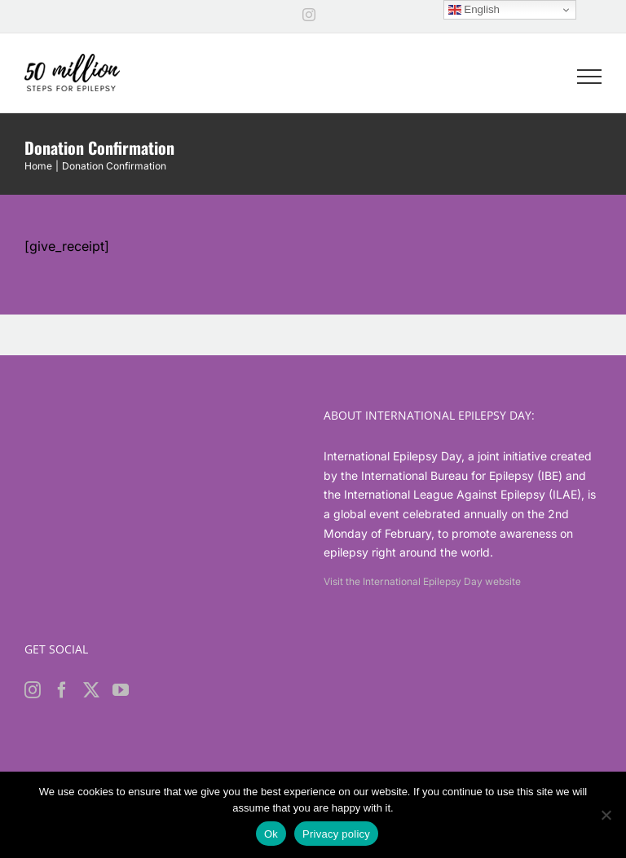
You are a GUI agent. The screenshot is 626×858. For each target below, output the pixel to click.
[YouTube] (120, 690)
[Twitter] (91, 690)
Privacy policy (336, 834)
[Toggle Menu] (589, 76)
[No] (605, 815)
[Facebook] (62, 690)
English (474, 9)
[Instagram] (32, 690)
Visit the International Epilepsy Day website (422, 581)
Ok (271, 834)
